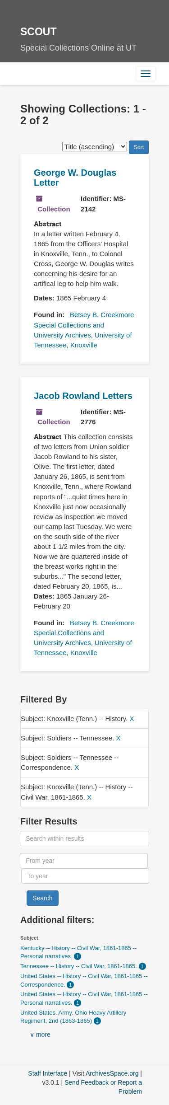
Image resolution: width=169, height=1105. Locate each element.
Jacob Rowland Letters (83, 396)
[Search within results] (84, 838)
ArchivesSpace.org (112, 1073)
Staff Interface (47, 1073)
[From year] (83, 860)
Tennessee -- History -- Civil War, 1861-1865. (79, 966)
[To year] (85, 876)
